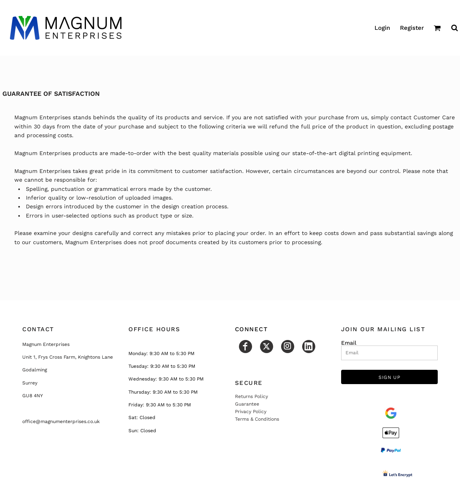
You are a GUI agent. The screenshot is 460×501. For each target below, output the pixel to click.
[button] (437, 27)
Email (348, 343)
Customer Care (434, 117)
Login (382, 27)
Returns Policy (251, 396)
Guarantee (247, 404)
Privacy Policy (250, 411)
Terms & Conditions (257, 419)
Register (412, 27)
